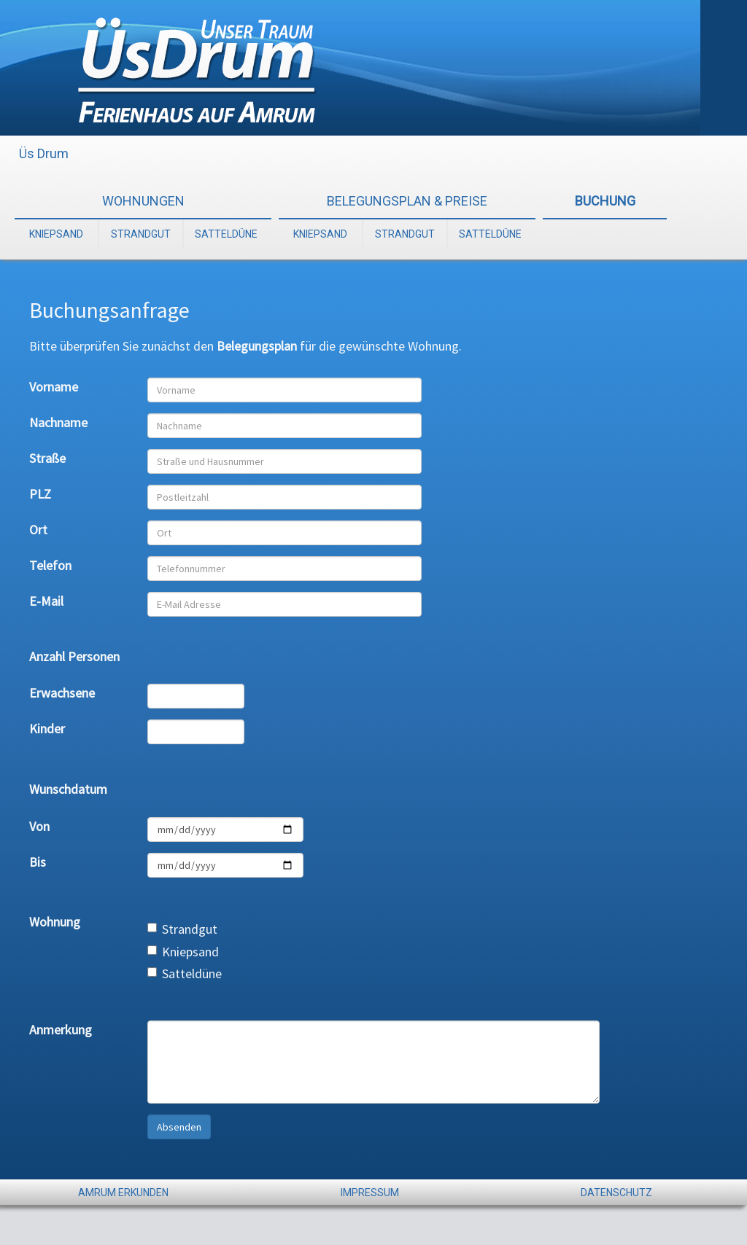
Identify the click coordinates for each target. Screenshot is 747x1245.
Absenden (179, 1126)
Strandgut (182, 929)
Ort (38, 529)
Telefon (50, 565)
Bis (37, 862)
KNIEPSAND (56, 234)
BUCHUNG (605, 200)
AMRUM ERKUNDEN (123, 1192)
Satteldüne (184, 973)
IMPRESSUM (370, 1192)
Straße (47, 458)
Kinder (47, 728)
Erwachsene (62, 692)
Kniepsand (183, 951)
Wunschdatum (68, 789)
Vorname (53, 386)
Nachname (58, 422)
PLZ (40, 493)
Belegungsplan (257, 345)
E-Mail (46, 601)
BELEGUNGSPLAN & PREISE (407, 200)
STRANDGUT (141, 234)
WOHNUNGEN (143, 200)
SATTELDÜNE (226, 234)
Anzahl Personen (74, 656)
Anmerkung (60, 1029)
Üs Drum (44, 153)
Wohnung (54, 921)
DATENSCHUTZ (616, 1192)
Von (39, 826)
